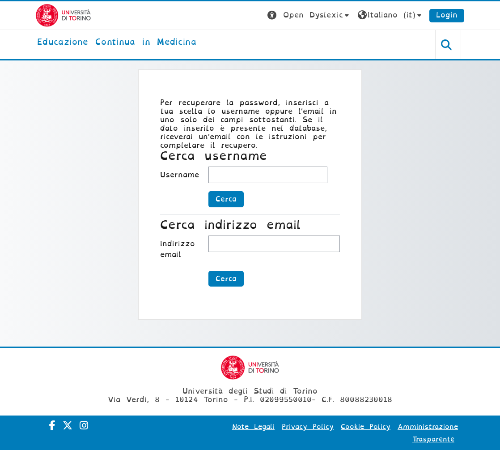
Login (447, 15)
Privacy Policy (308, 427)
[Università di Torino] (63, 15)
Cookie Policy (365, 427)
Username (179, 175)
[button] (309, 15)
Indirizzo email (177, 249)
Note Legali (253, 427)
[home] (116, 42)
